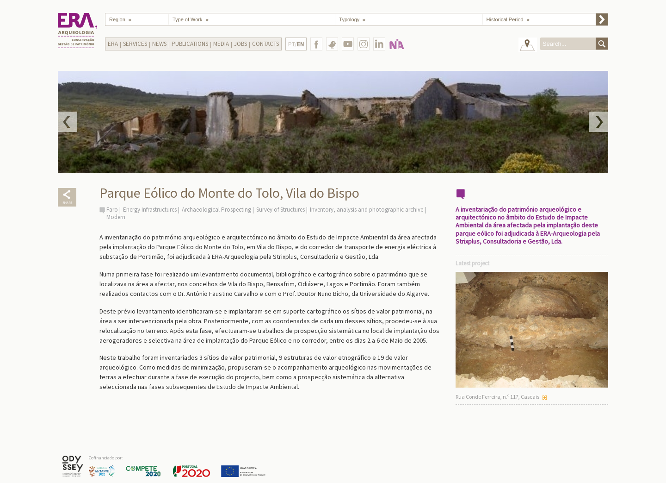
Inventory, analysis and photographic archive (366, 209)
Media (221, 44)
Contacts (265, 44)
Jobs (240, 44)
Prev (67, 122)
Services (135, 44)
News (159, 44)
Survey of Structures (280, 209)
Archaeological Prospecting (216, 209)
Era (113, 44)
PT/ (296, 44)
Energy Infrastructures (150, 209)
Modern (115, 217)
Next (598, 122)
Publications (190, 44)
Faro (112, 209)
